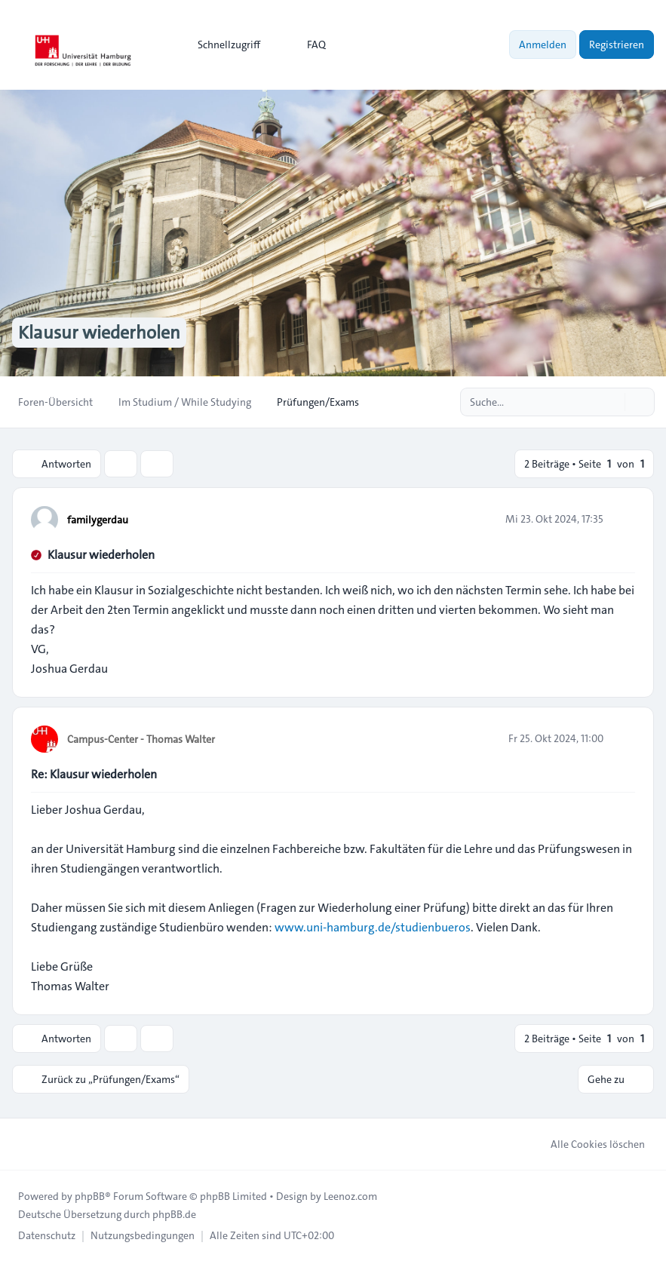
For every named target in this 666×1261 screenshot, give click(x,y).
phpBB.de (174, 1214)
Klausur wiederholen (101, 554)
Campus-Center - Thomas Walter (141, 739)
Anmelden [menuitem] (542, 44)
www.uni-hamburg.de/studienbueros (373, 927)
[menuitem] (222, 44)
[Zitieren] (622, 519)
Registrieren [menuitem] (616, 44)
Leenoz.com (350, 1196)
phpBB (90, 1196)
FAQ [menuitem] (306, 44)
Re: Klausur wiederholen (94, 774)
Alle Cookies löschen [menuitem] (588, 1144)
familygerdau (97, 519)
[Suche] (612, 402)
